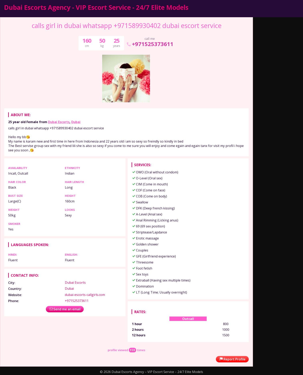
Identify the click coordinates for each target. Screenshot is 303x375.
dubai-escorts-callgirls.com (85, 295)
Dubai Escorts (58, 122)
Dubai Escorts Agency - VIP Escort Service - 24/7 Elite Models (96, 7)
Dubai (76, 122)
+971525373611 (149, 44)
